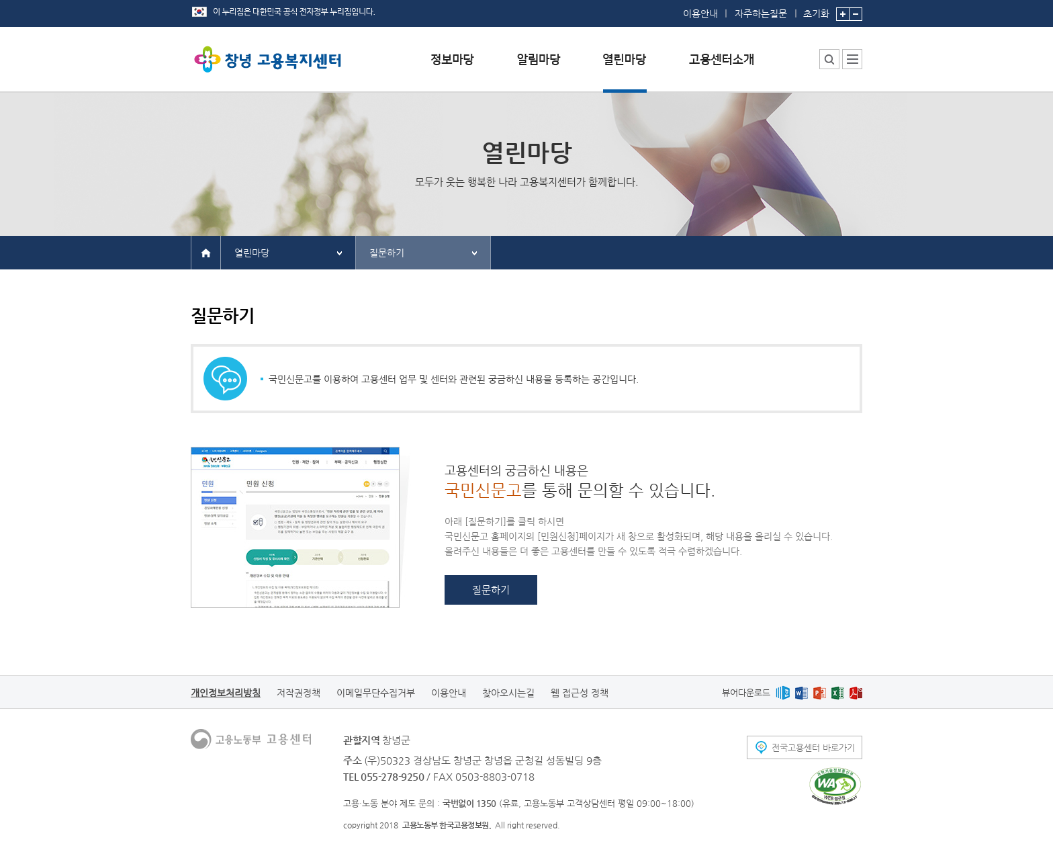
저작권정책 (298, 692)
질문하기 (386, 252)
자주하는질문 (761, 13)
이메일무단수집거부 (375, 692)
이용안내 (700, 13)
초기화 (816, 9)
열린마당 (251, 252)
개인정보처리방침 (226, 692)
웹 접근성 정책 (579, 692)
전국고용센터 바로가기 (813, 747)
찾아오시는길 (508, 692)
